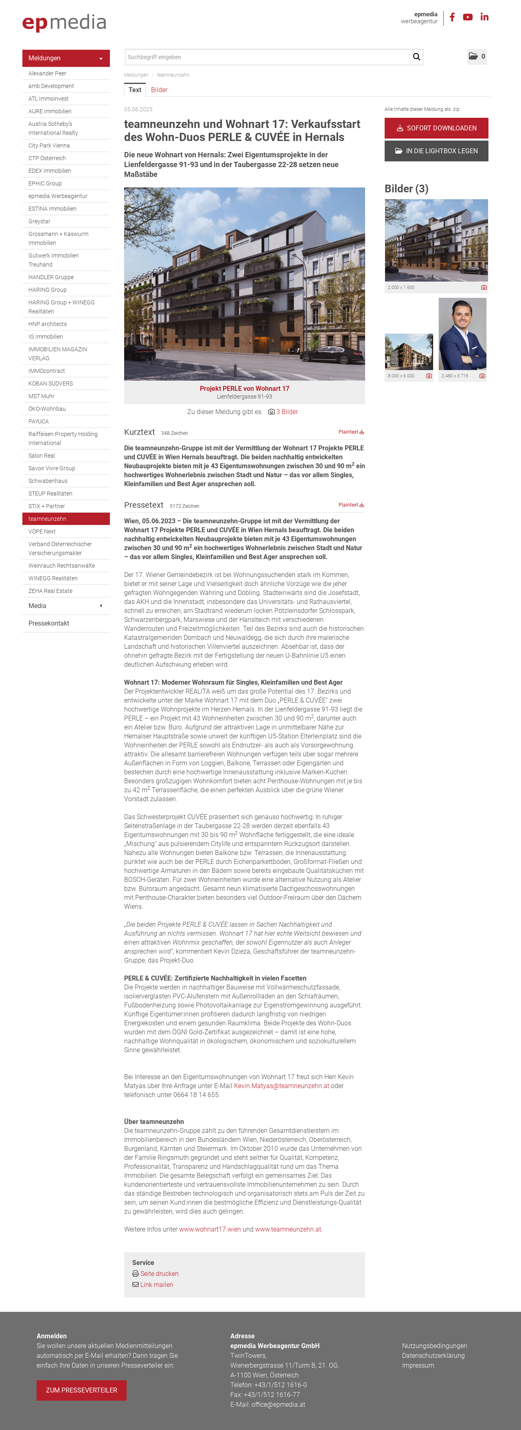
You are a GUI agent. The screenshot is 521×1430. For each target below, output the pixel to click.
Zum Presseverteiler (81, 1390)
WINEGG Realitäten (53, 578)
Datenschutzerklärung (433, 1355)
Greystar (39, 221)
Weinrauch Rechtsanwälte (61, 565)
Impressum (418, 1365)
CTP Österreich (47, 158)
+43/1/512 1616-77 (272, 1395)
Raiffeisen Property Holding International (63, 438)
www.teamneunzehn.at (288, 1229)
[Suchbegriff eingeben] (274, 57)
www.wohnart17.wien (210, 1229)
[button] (477, 57)
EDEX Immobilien (49, 170)
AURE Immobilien (50, 111)
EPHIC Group (45, 183)
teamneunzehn (47, 519)
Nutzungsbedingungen (434, 1346)
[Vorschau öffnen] (244, 284)
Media (65, 606)
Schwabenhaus (48, 481)
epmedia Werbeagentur (58, 196)
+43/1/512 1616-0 (280, 1385)
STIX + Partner (46, 506)
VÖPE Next (42, 531)
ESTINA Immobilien (52, 208)
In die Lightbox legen (436, 151)
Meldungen (65, 58)
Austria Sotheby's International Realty (53, 128)
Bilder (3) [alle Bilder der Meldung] (407, 189)
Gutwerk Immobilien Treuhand (53, 260)
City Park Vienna (49, 145)
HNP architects (47, 324)
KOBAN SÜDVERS (50, 383)
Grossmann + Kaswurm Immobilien (58, 238)
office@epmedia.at (278, 1404)
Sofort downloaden (437, 128)
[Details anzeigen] (484, 288)
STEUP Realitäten (50, 493)
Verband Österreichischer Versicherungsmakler (60, 548)
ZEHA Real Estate (50, 591)
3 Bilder (287, 412)
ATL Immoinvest (48, 98)
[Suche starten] (418, 57)
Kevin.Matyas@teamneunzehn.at (281, 1086)
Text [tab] (135, 90)
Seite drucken (159, 1274)
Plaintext (351, 432)
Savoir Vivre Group (51, 468)
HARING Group (47, 289)
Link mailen (156, 1285)
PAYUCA (38, 421)
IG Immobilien (45, 336)
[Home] (64, 23)
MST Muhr (41, 396)
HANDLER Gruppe (51, 277)
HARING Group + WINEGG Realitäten (61, 307)
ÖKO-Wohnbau (47, 408)
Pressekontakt (48, 623)
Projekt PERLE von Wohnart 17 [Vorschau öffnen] (244, 388)
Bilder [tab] (159, 90)
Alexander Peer (47, 73)
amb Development (51, 86)
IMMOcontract (46, 371)
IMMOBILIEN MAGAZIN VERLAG (57, 353)
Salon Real (41, 455)
